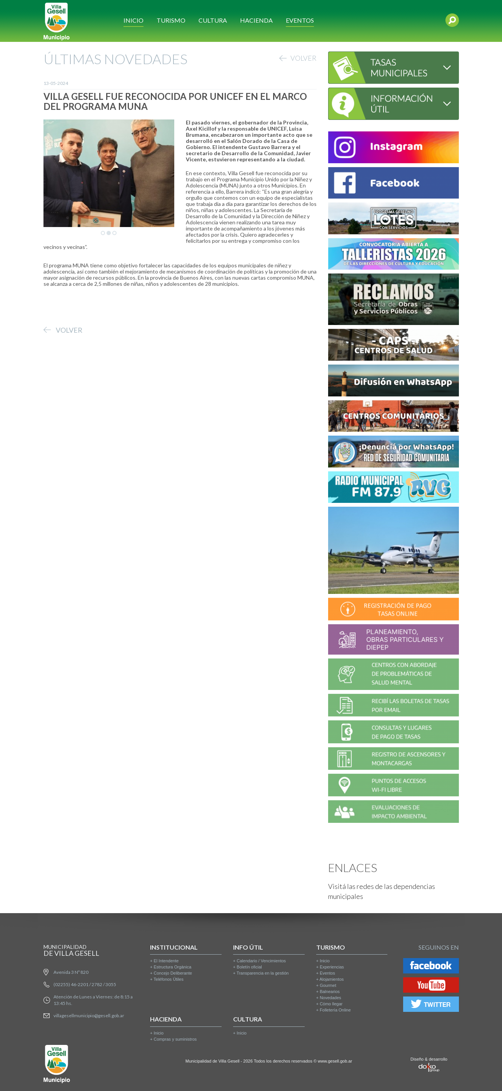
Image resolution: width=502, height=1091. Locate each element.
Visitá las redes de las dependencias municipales (381, 891)
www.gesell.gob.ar (335, 1061)
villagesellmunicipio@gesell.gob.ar (88, 1015)
